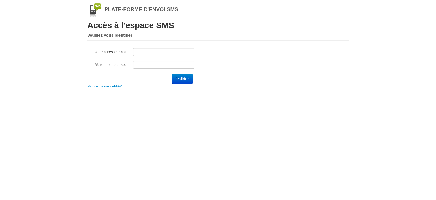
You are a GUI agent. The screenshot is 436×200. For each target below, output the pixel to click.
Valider (182, 78)
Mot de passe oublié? (104, 86)
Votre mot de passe (110, 64)
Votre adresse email (110, 52)
